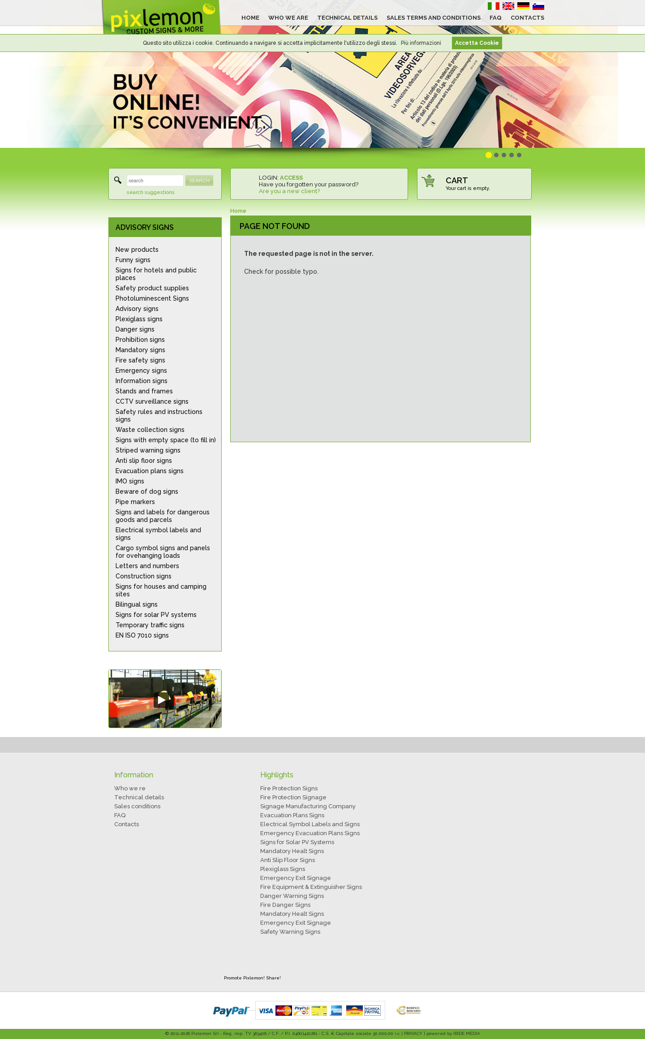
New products (137, 249)
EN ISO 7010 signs (142, 635)
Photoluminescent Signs (152, 298)
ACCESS (291, 177)
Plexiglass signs (139, 319)
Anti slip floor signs (144, 460)
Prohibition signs (140, 339)
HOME (250, 17)
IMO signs (130, 481)
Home (238, 211)
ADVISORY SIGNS (145, 227)
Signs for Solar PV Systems (297, 842)
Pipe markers (135, 501)
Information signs (142, 380)
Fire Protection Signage (293, 797)
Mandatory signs (140, 350)
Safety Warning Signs (290, 931)
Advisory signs (137, 308)
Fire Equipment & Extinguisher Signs (311, 887)
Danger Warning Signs (292, 895)
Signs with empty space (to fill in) (166, 440)
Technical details (139, 797)
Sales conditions (137, 806)
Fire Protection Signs (289, 788)
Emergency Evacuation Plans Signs (310, 833)
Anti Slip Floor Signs (287, 860)
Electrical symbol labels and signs (158, 533)
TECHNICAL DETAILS (347, 17)
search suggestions (151, 192)
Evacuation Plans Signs (292, 815)
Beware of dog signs (147, 491)
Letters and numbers (147, 565)
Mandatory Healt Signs (292, 851)
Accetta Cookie (477, 43)
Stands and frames (144, 391)
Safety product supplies (152, 288)
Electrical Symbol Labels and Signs (310, 824)
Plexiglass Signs (282, 869)
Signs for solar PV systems (156, 614)
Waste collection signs (150, 429)
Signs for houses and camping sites (161, 590)
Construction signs (144, 576)
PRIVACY (413, 1033)
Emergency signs (141, 370)
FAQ (496, 17)
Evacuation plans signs (150, 470)
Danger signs (135, 329)
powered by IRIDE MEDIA (453, 1033)
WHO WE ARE (288, 17)
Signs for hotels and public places (156, 274)
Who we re (130, 788)
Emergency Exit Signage (295, 878)
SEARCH (199, 180)
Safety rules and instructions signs (159, 415)
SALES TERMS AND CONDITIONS (434, 17)
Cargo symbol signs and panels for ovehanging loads (163, 551)
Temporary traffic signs (150, 625)
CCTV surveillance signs (152, 401)
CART (457, 180)
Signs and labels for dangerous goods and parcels (163, 516)
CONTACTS (527, 17)
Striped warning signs (148, 450)
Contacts (126, 824)
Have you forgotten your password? (308, 184)
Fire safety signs (140, 360)
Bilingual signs (137, 604)
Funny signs (133, 259)
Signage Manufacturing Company (308, 806)
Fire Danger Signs (285, 904)
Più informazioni (421, 43)
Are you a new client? (289, 191)
